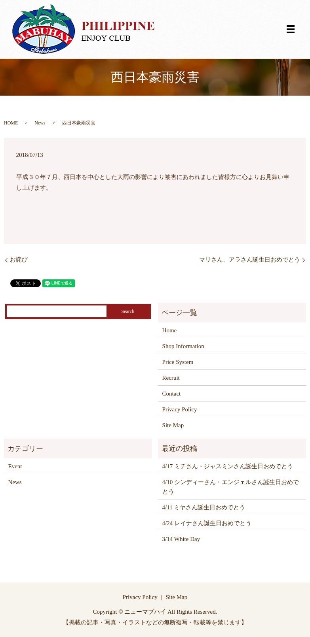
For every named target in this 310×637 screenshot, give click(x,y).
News (39, 123)
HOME (11, 123)
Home (169, 330)
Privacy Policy (179, 409)
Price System (178, 362)
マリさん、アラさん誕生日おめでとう (249, 259)
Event (15, 466)
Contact (171, 393)
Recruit (171, 378)
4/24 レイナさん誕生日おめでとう (206, 523)
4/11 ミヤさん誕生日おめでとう (203, 507)
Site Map (173, 425)
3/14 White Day (181, 539)
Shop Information (183, 346)
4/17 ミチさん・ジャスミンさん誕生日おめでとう (227, 466)
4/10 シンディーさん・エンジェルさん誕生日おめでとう (230, 487)
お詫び (19, 259)
